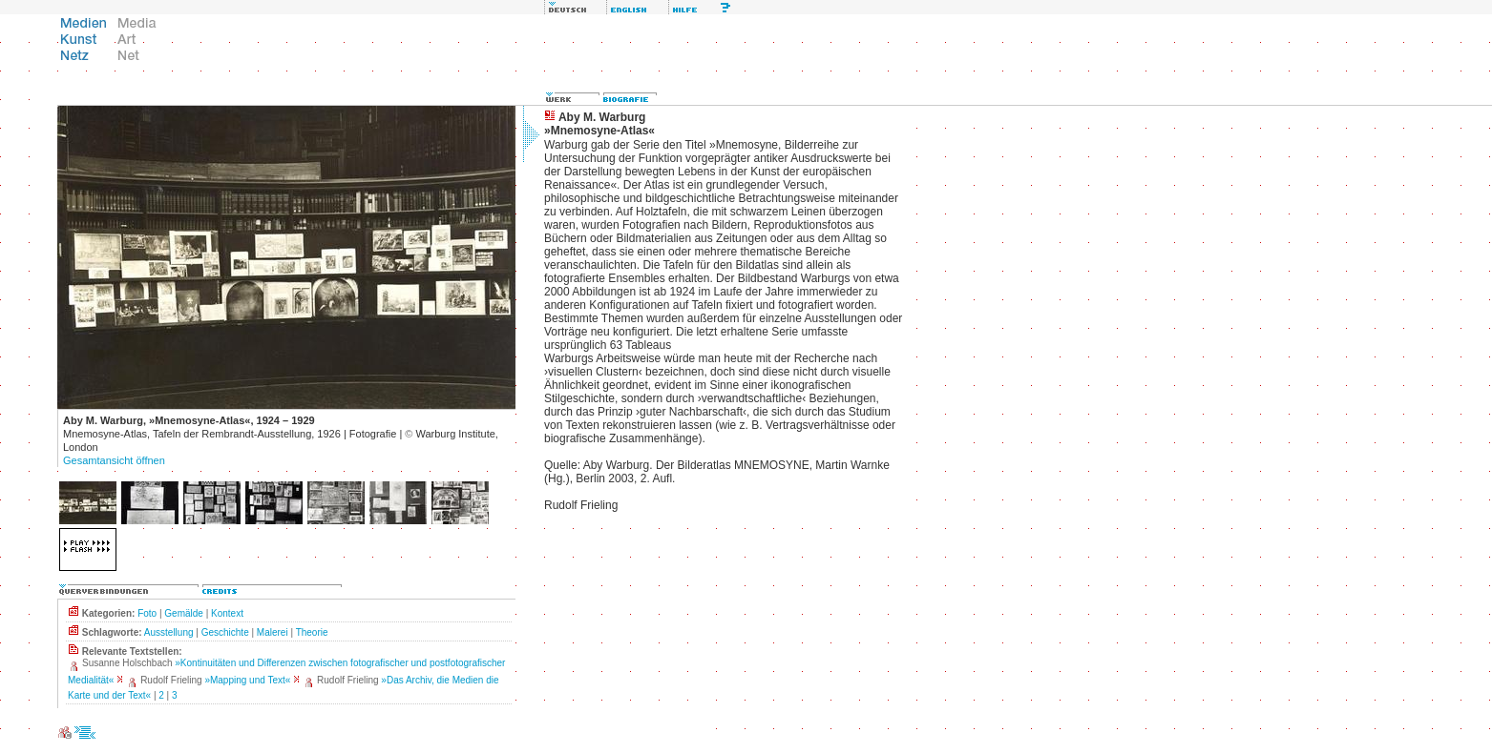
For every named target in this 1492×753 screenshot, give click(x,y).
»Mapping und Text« (247, 680)
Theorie (312, 632)
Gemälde (183, 613)
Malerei (272, 632)
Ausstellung (169, 632)
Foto (147, 613)
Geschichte (225, 632)
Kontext (227, 613)
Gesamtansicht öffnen (114, 460)
